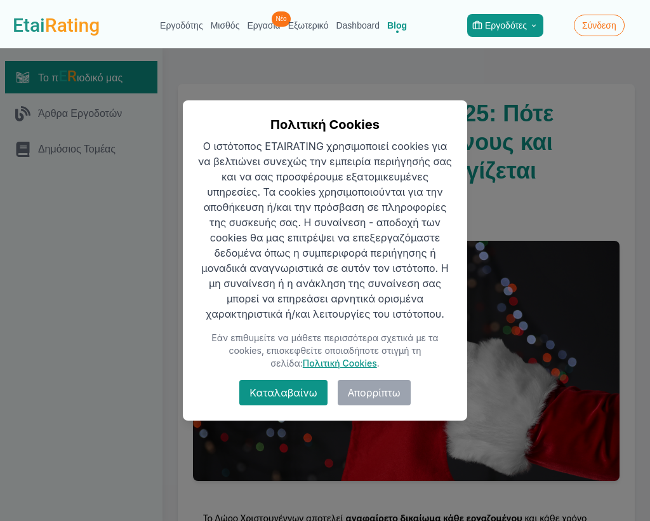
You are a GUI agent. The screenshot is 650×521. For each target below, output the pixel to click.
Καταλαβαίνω (283, 392)
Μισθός (225, 25)
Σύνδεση (599, 25)
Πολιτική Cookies (340, 363)
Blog (397, 25)
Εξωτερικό (308, 25)
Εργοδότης (181, 25)
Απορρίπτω (374, 392)
